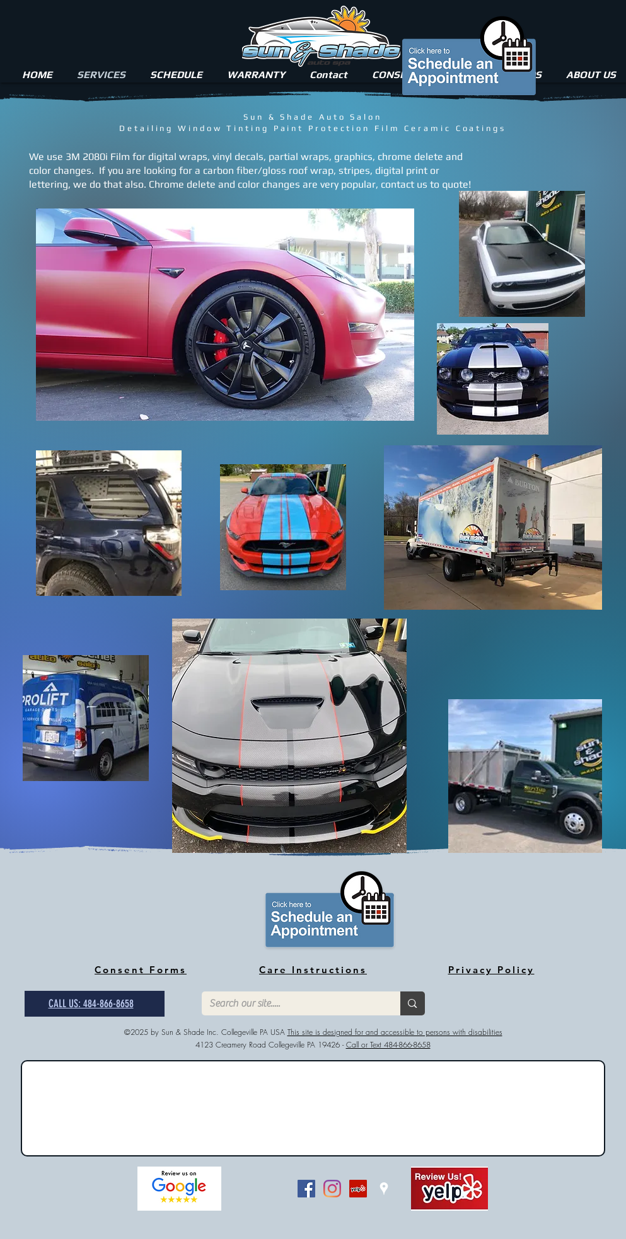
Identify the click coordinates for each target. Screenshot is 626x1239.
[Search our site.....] (291, 1003)
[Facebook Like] (264, 1188)
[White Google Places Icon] (384, 1188)
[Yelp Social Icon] (358, 1188)
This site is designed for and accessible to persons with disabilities (394, 1032)
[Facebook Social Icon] (306, 1188)
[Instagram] (332, 1188)
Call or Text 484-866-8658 (388, 1044)
